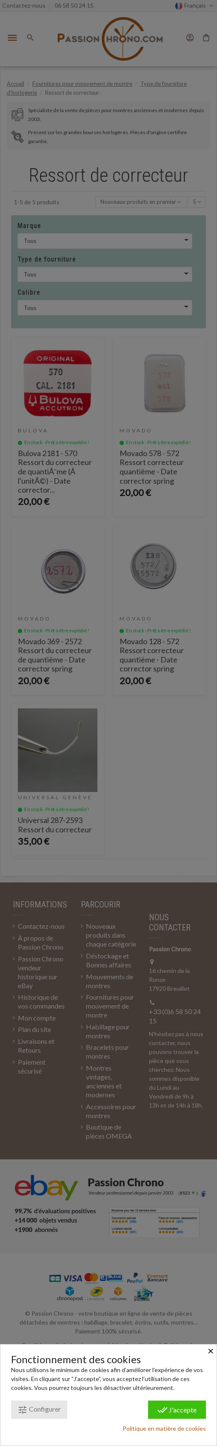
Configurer (39, 1410)
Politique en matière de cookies (164, 1428)
